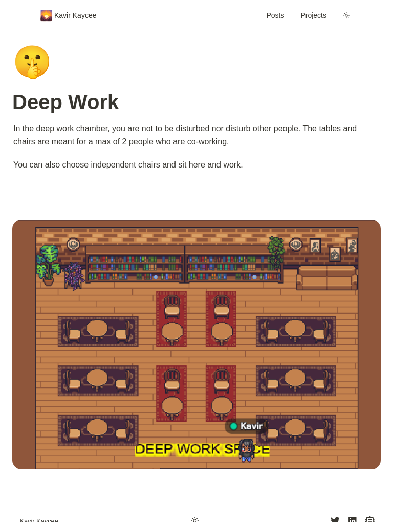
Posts (275, 15)
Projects (313, 15)
